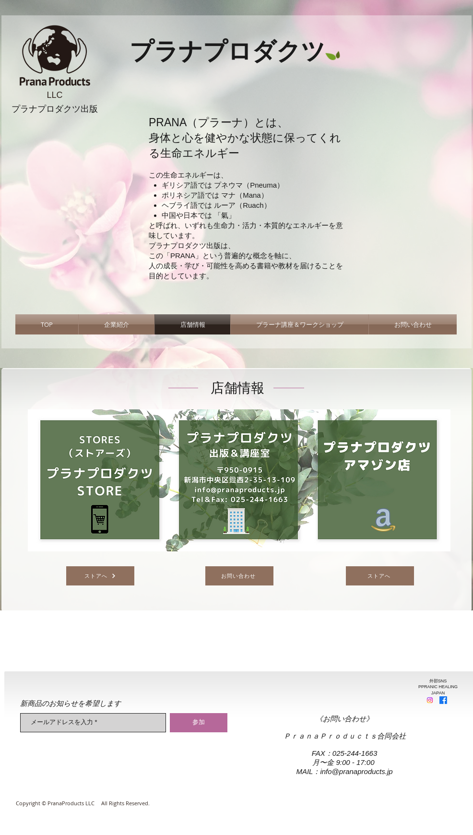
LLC (54, 95)
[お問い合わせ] (239, 575)
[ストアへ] (100, 575)
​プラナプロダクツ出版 (55, 109)
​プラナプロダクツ (227, 51)
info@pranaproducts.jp (356, 771)
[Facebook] (443, 700)
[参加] (198, 722)
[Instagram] (430, 700)
